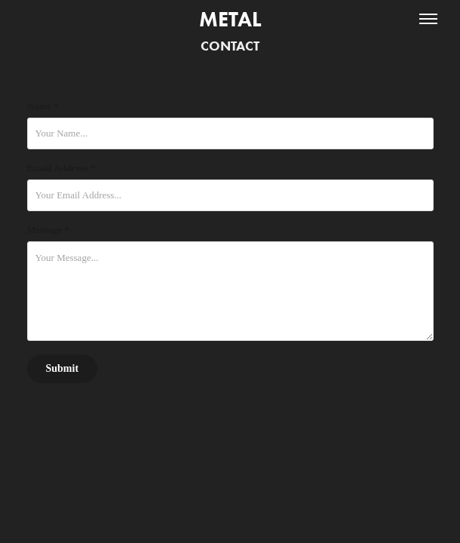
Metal (230, 19)
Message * (48, 230)
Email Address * (61, 168)
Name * (43, 106)
